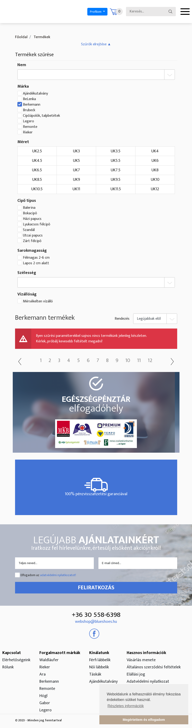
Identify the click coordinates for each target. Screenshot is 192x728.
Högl (43, 695)
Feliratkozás (96, 587)
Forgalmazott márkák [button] (59, 652)
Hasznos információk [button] (146, 652)
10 (127, 360)
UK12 (155, 189)
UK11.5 (115, 189)
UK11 (76, 189)
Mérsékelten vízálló (38, 301)
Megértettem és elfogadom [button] (144, 720)
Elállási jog (136, 674)
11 (139, 360)
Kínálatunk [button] (99, 652)
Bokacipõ (30, 213)
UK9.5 (115, 179)
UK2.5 (37, 151)
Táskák (95, 674)
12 (150, 360)
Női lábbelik (99, 667)
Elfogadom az (48, 575)
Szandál (29, 230)
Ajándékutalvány (35, 93)
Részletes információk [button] (125, 706)
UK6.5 (37, 170)
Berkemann (31, 105)
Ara (42, 674)
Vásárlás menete (141, 660)
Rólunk (8, 667)
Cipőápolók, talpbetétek (41, 116)
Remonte (30, 127)
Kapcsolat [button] (11, 652)
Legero (28, 121)
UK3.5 (115, 151)
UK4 (155, 151)
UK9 (76, 179)
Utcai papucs (33, 235)
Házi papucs (32, 219)
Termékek (41, 37)
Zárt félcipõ (32, 241)
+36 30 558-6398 (96, 614)
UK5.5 (115, 160)
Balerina (29, 208)
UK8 (154, 170)
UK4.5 (37, 160)
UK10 (155, 179)
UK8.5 (37, 179)
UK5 (76, 160)
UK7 (76, 170)
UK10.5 (37, 189)
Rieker (28, 132)
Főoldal (21, 37)
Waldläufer (49, 660)
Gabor (44, 703)
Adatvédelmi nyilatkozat (148, 681)
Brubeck (29, 110)
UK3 (76, 151)
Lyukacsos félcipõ (36, 224)
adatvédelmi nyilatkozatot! (58, 575)
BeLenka (29, 99)
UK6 (155, 160)
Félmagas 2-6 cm (36, 258)
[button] (96, 44)
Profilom (96, 11)
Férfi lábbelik (99, 660)
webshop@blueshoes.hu (96, 621)
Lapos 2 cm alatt (36, 263)
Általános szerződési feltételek (154, 667)
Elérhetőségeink (16, 660)
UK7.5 (115, 170)
